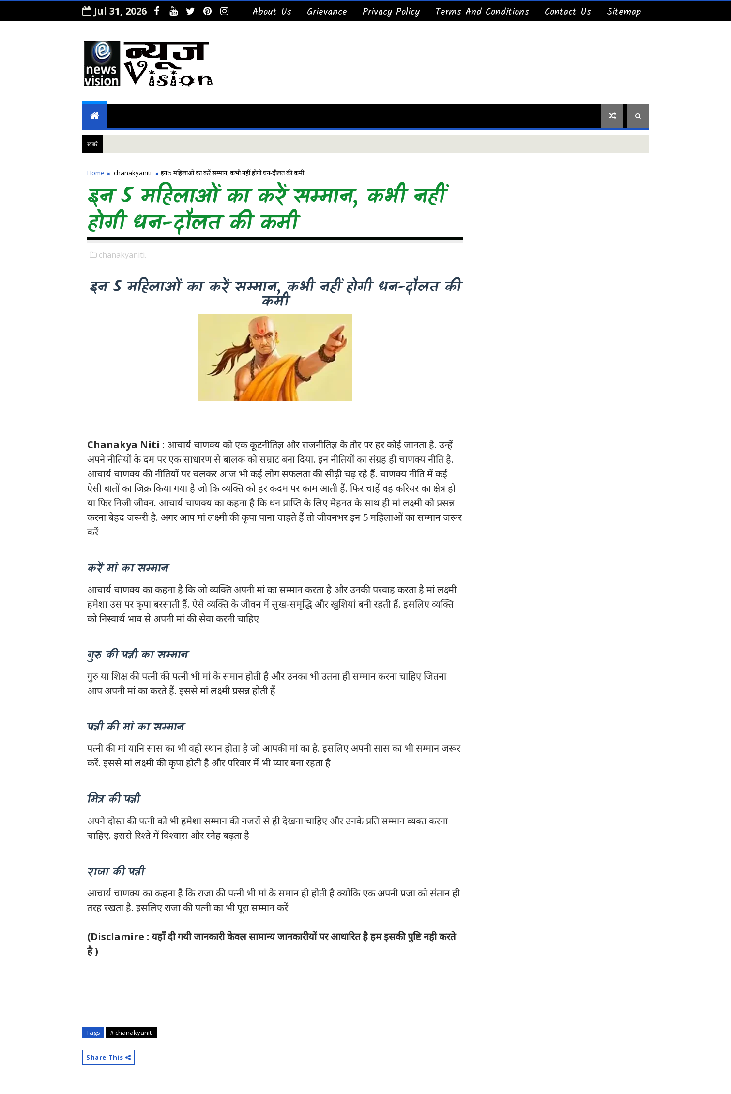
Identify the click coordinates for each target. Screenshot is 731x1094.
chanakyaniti (133, 172)
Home (96, 172)
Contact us (568, 12)
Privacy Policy (391, 12)
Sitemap (624, 12)
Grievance (327, 12)
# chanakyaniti (131, 1032)
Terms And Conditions (482, 12)
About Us (271, 12)
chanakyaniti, (123, 254)
